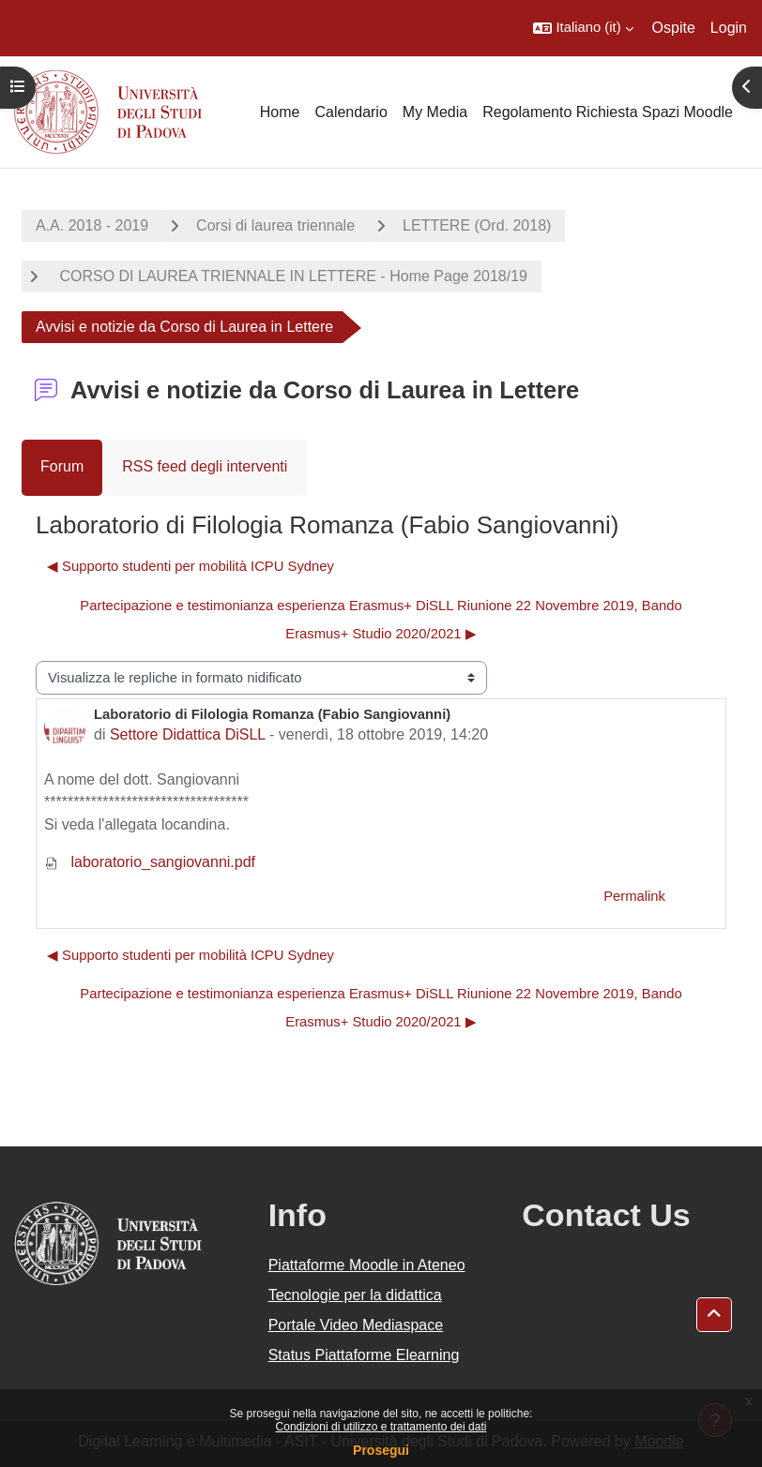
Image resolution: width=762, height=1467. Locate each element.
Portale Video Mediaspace (356, 1325)
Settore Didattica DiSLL (188, 734)
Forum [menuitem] (62, 466)
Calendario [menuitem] (350, 112)
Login (728, 28)
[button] (583, 28)
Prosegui (381, 1450)
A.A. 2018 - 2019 (92, 225)
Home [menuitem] (280, 112)
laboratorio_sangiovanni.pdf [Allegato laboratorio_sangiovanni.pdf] (149, 862)
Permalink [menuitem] (634, 896)
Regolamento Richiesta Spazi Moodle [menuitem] (607, 112)
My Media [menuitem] (435, 112)
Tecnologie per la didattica (355, 1295)
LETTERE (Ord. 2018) (477, 225)
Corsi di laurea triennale (275, 225)
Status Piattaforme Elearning (364, 1355)
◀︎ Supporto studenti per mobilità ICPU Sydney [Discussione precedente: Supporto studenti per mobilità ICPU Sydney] (190, 566)
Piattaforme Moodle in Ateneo (366, 1265)
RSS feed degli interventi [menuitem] (204, 466)
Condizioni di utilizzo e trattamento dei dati (381, 1426)
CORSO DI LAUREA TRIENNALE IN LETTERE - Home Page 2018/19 (291, 276)
